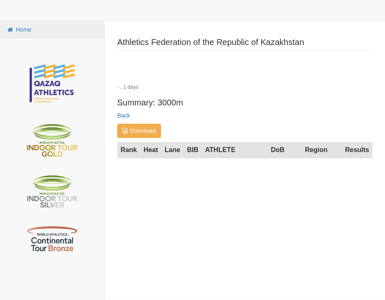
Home (18, 29)
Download (139, 131)
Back (123, 115)
